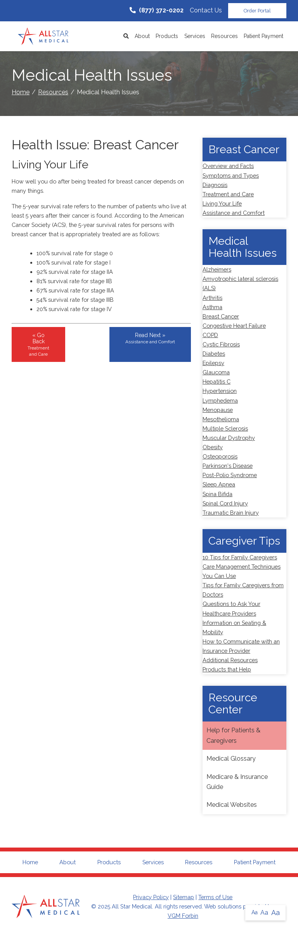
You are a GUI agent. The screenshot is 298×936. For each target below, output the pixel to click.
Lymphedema (220, 400)
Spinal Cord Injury (225, 503)
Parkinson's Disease (228, 465)
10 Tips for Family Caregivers (240, 557)
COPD (210, 335)
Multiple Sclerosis (225, 428)
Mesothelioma (221, 419)
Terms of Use (215, 897)
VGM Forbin (183, 915)
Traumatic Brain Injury (231, 512)
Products (167, 36)
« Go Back (38, 344)
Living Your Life (222, 203)
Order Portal (257, 11)
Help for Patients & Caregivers (233, 735)
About (142, 36)
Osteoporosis (220, 456)
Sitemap (183, 897)
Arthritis (212, 297)
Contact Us (206, 10)
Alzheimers (217, 269)
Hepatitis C (216, 381)
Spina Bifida (217, 494)
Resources (224, 36)
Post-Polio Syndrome (230, 475)
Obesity (213, 447)
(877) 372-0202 (157, 10)
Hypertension (220, 391)
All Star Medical (132, 906)
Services (194, 36)
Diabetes (214, 353)
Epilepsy (213, 363)
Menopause (218, 410)
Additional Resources (230, 660)
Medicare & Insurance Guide (237, 782)
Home (20, 92)
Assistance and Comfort (234, 212)
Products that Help (227, 669)
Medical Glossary (231, 758)
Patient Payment (263, 36)
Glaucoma (216, 372)
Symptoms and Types (231, 175)
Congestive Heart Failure (234, 325)
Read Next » (150, 338)
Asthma (212, 307)
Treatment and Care (228, 194)
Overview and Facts (228, 166)
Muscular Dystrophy (229, 437)
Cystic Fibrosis (221, 344)
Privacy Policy (151, 897)
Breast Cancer (221, 316)
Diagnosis (215, 185)
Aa (254, 912)
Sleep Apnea (219, 484)
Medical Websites (231, 804)
